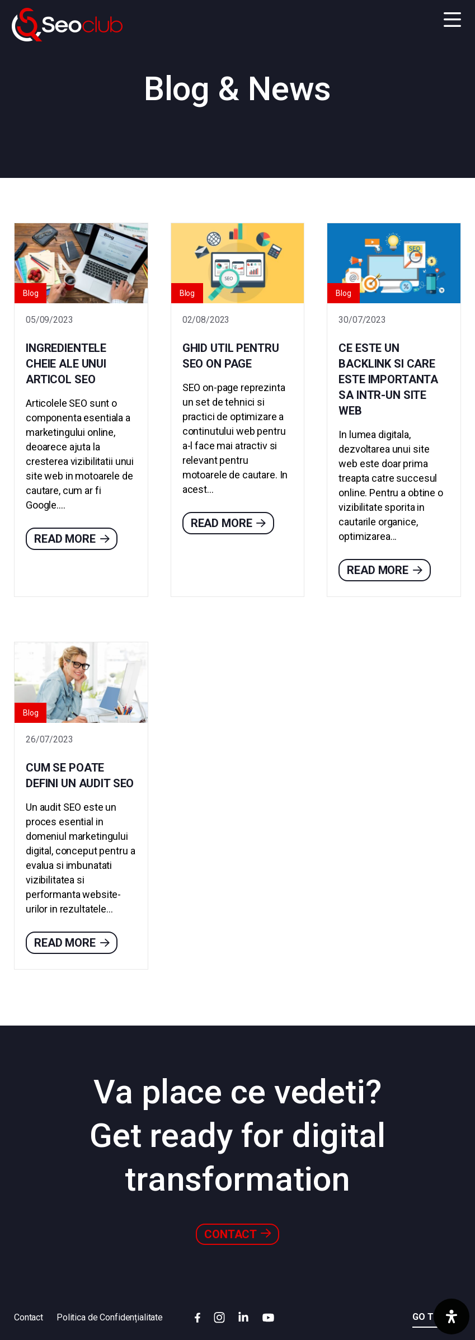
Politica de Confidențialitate (110, 1317)
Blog (30, 293)
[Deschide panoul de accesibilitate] (451, 1316)
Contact (237, 1234)
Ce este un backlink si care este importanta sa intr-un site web (388, 379)
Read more (71, 539)
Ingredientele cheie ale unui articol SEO (66, 363)
